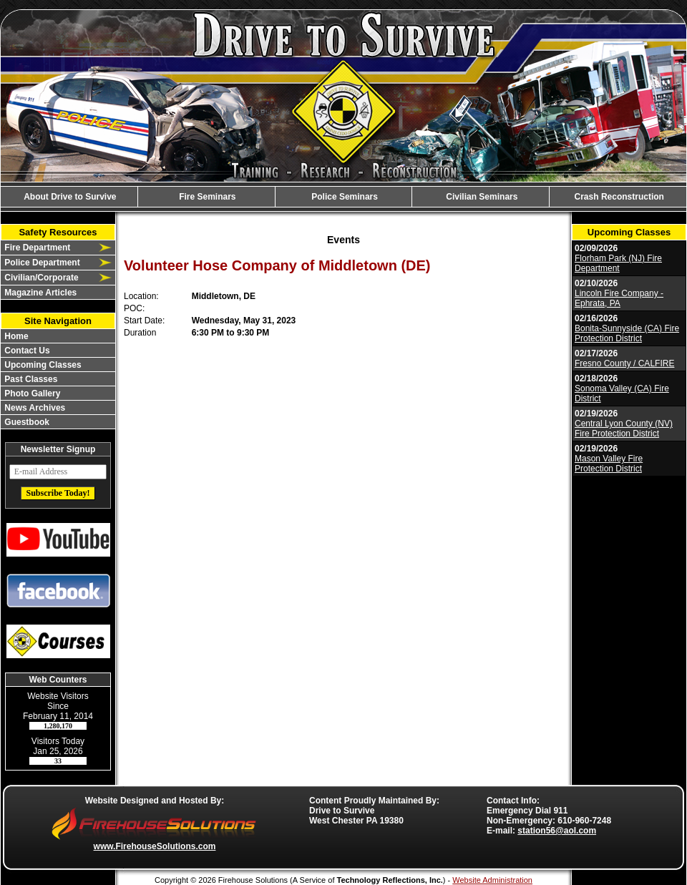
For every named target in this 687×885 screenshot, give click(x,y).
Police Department (41, 263)
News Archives (33, 408)
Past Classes (29, 379)
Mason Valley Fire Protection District (609, 464)
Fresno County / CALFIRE (624, 363)
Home (15, 336)
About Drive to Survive (68, 197)
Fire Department (36, 248)
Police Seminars (343, 197)
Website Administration (492, 880)
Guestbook (25, 422)
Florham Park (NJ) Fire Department (618, 263)
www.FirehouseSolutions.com (155, 846)
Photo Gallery (31, 393)
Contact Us (26, 351)
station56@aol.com (556, 831)
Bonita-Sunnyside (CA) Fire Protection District (627, 333)
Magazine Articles (39, 293)
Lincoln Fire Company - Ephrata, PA (619, 298)
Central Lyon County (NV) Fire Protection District (624, 429)
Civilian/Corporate (40, 278)
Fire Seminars (206, 197)
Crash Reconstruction (618, 197)
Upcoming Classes (42, 365)
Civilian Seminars (480, 197)
